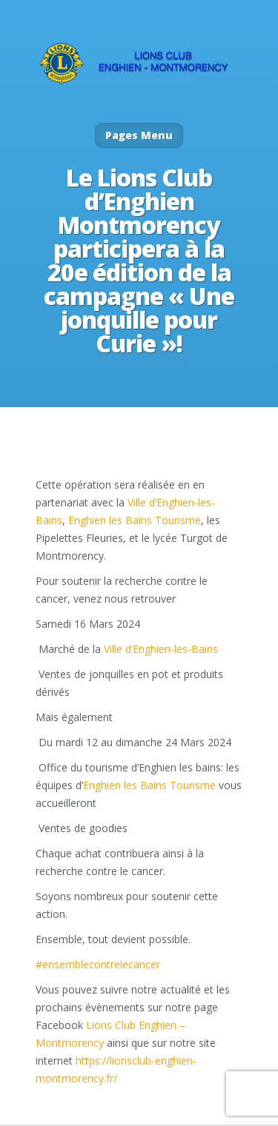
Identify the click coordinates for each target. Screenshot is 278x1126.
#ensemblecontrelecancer (98, 964)
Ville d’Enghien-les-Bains (161, 649)
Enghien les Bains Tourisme (134, 520)
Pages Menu (139, 135)
